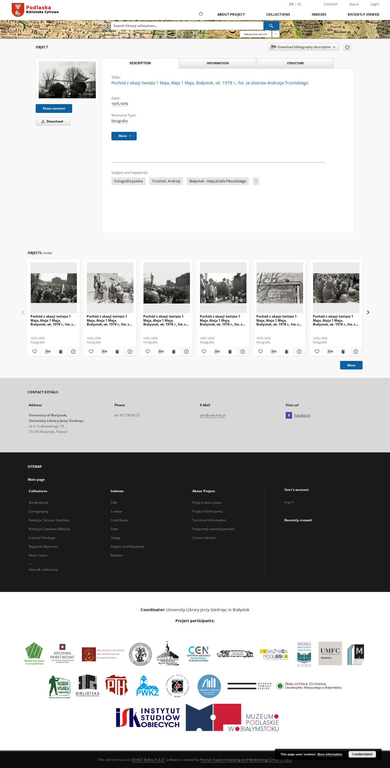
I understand (362, 754)
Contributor (119, 520)
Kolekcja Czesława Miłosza (49, 529)
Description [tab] (140, 63)
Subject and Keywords (128, 546)
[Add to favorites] (347, 47)
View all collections (43, 569)
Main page (36, 479)
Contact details (204, 537)
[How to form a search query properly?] (275, 34)
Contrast (331, 4)
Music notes (38, 555)
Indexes (319, 14)
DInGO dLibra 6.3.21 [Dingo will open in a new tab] (148, 759)
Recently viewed (363, 14)
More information (330, 754)
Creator (117, 511)
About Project (231, 14)
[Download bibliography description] (47, 351)
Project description (206, 502)
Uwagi (115, 537)
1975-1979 (119, 104)
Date (114, 529)
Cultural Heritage (42, 537)
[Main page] (200, 14)
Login (375, 4)
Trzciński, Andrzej (166, 181)
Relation (117, 555)
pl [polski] (300, 4)
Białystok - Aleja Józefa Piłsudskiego (217, 181)
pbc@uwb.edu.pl (213, 415)
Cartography (38, 511)
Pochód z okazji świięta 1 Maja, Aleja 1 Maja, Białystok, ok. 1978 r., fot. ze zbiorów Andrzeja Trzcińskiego (52, 320)
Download (51, 121)
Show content (54, 108)
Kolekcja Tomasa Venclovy (49, 520)
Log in (289, 502)
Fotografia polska (128, 181)
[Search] (271, 25)
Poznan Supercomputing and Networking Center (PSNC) (246, 759)
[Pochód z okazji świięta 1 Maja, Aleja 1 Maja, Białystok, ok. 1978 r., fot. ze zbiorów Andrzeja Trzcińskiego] (67, 79)
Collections (278, 14)
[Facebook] (289, 415)
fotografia (119, 121)
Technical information (209, 520)
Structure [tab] (295, 63)
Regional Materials (43, 546)
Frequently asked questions (213, 529)
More (351, 365)
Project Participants (207, 511)
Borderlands (38, 502)
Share (354, 4)
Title (114, 502)
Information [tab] (218, 63)
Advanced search (255, 34)
